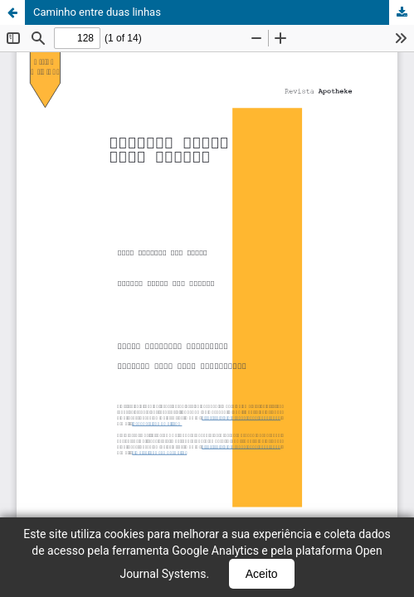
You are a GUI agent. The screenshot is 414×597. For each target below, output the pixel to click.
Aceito (262, 573)
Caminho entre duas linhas (97, 12)
